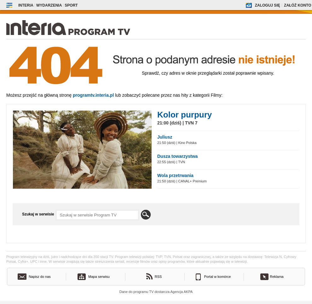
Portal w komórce (217, 276)
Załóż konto (297, 5)
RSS (158, 276)
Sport (71, 5)
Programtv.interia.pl (93, 95)
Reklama (276, 276)
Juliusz (164, 137)
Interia (25, 5)
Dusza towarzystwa (177, 156)
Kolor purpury (184, 114)
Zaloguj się (267, 5)
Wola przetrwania (175, 175)
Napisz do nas (40, 276)
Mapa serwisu (99, 276)
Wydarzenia (49, 5)
